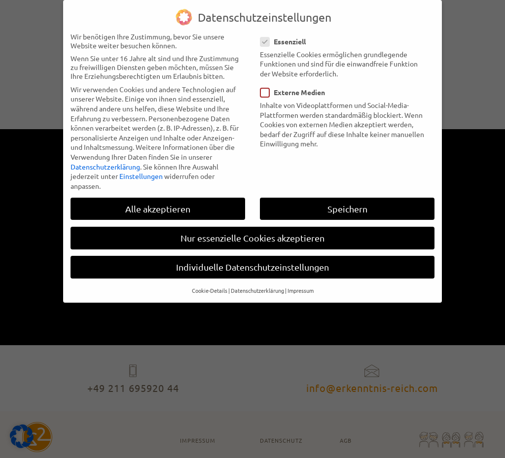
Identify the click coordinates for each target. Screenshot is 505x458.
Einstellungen (141, 168)
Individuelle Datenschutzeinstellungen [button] (252, 259)
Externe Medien (295, 84)
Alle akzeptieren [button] (157, 201)
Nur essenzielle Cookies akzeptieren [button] (252, 230)
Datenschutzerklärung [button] (257, 283)
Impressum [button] (301, 283)
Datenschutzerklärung (105, 159)
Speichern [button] (347, 201)
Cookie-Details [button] (209, 283)
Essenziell (286, 34)
